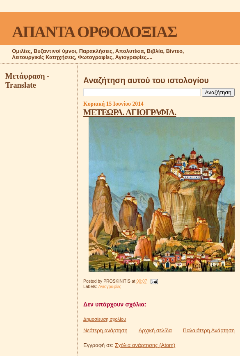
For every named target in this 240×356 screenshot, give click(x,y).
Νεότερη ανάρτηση (105, 330)
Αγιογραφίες (109, 286)
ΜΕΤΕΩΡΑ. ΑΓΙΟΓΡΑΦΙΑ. (129, 112)
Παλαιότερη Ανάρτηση (209, 330)
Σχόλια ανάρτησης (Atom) (145, 345)
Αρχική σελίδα (155, 330)
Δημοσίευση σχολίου (104, 319)
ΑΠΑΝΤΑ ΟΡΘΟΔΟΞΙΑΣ (94, 32)
